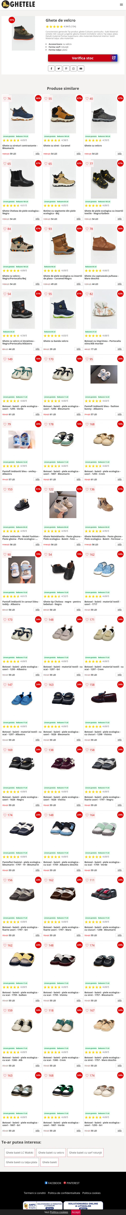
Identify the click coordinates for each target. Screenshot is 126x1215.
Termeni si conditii (35, 1193)
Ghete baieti (49, 1162)
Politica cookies (91, 1193)
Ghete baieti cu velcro (51, 1152)
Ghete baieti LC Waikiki (19, 1152)
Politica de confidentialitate (64, 1193)
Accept (76, 1212)
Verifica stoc (94, 58)
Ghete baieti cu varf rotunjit (85, 1152)
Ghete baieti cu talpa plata (21, 1162)
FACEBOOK (53, 1183)
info (37, 153)
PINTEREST (71, 1183)
